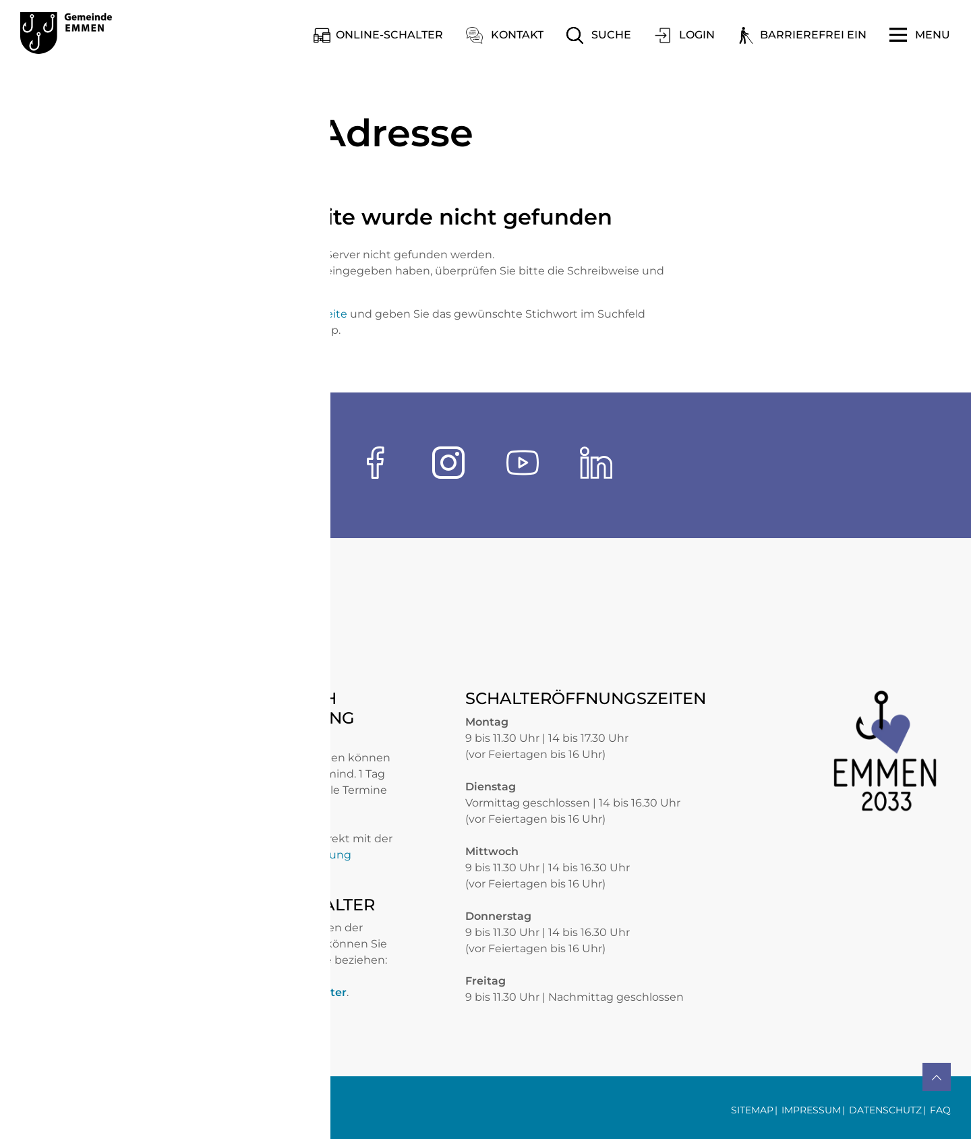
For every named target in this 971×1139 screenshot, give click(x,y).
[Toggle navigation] (920, 35)
